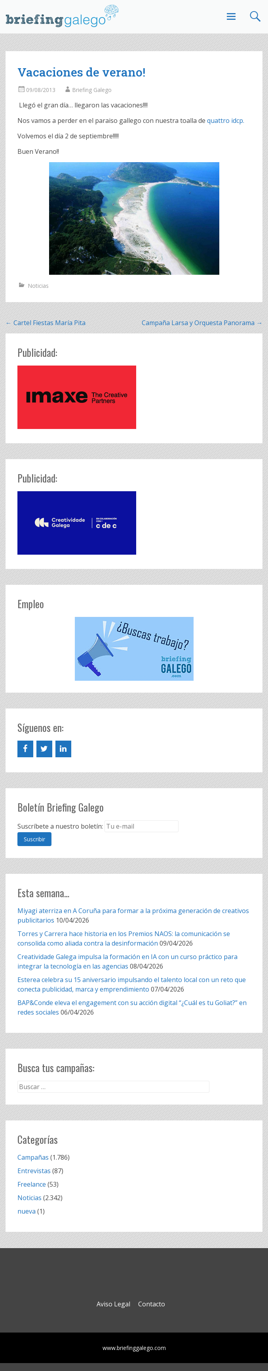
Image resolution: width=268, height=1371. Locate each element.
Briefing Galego (92, 90)
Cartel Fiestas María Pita (46, 322)
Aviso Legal (113, 1304)
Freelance (31, 1184)
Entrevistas (34, 1170)
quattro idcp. (225, 120)
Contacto (151, 1304)
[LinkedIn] (63, 749)
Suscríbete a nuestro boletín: (60, 826)
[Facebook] (25, 749)
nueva (26, 1211)
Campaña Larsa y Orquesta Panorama (202, 322)
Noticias (38, 285)
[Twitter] (44, 749)
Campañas (33, 1157)
